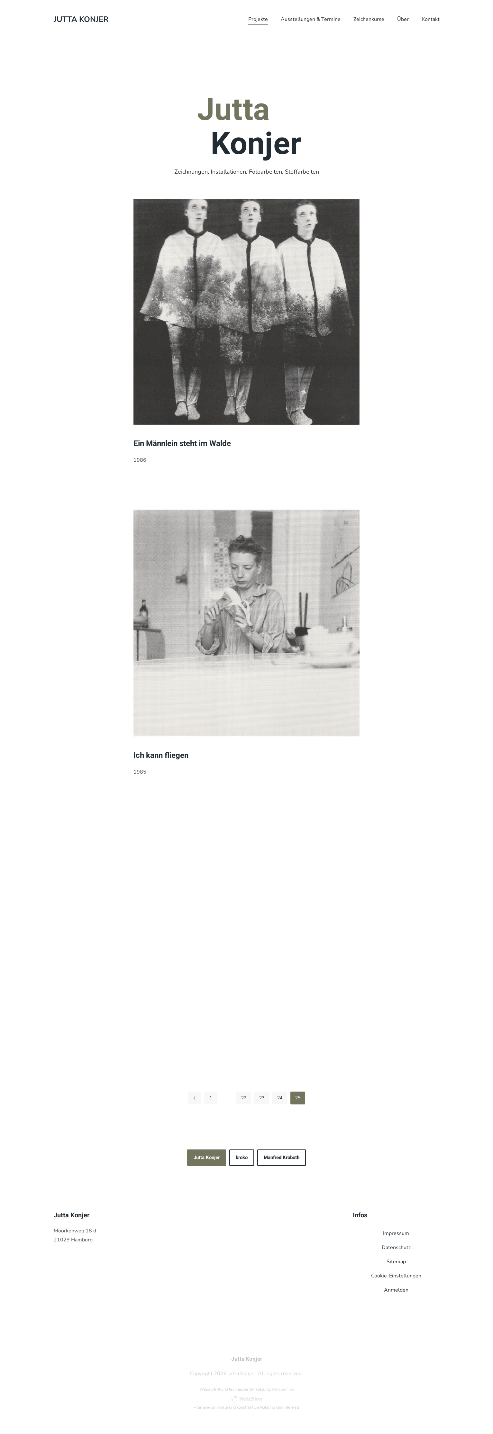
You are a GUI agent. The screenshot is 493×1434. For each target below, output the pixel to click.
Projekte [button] (258, 19)
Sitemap (396, 1261)
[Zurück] (194, 1098)
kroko (242, 1157)
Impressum (396, 1233)
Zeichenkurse (368, 19)
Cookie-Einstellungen (396, 1275)
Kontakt (431, 19)
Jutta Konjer (207, 1157)
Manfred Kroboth (281, 1157)
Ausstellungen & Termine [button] (311, 19)
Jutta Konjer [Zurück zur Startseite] (81, 19)
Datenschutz (396, 1247)
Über (403, 19)
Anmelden (396, 1289)
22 (243, 1098)
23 (261, 1098)
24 (279, 1098)
